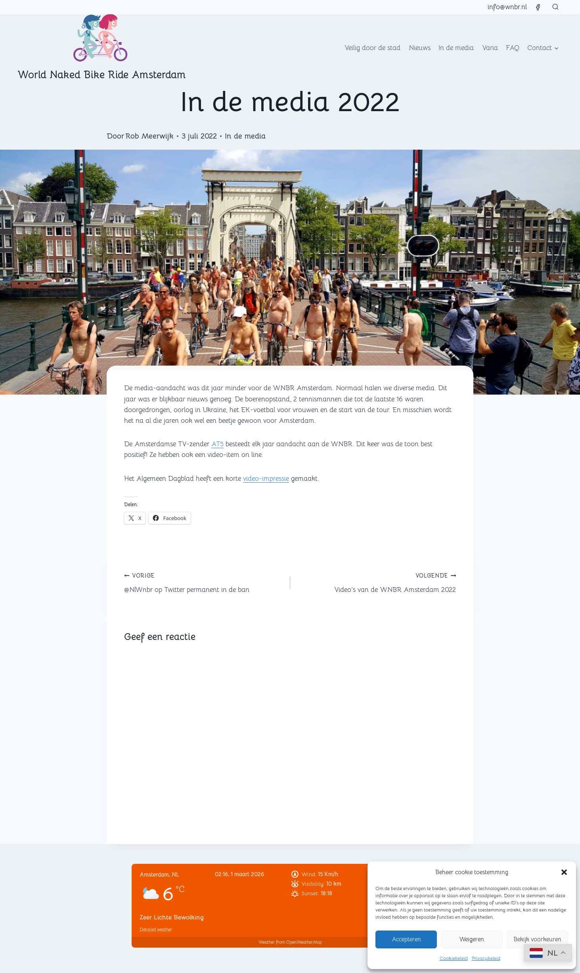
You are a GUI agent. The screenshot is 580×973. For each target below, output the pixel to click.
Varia (490, 48)
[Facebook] (537, 7)
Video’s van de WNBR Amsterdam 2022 (376, 582)
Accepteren (406, 939)
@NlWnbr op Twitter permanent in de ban (203, 582)
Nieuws (420, 48)
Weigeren (471, 939)
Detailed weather (156, 929)
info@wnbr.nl (507, 7)
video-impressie (266, 478)
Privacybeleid (486, 958)
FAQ (512, 48)
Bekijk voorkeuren (537, 939)
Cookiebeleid (454, 958)
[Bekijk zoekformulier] (555, 7)
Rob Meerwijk (149, 136)
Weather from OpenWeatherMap (290, 942)
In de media (456, 48)
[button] (564, 872)
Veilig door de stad (372, 48)
